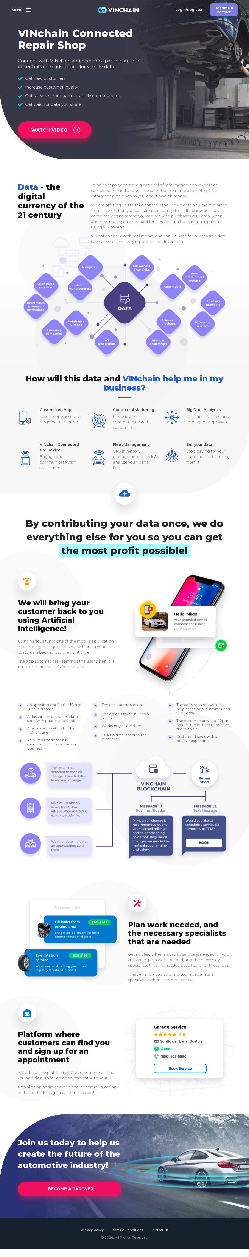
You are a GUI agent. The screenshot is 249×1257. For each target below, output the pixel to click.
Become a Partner (224, 12)
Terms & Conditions (127, 1238)
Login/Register (189, 12)
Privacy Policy (92, 1238)
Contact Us (159, 1238)
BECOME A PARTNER (71, 1196)
